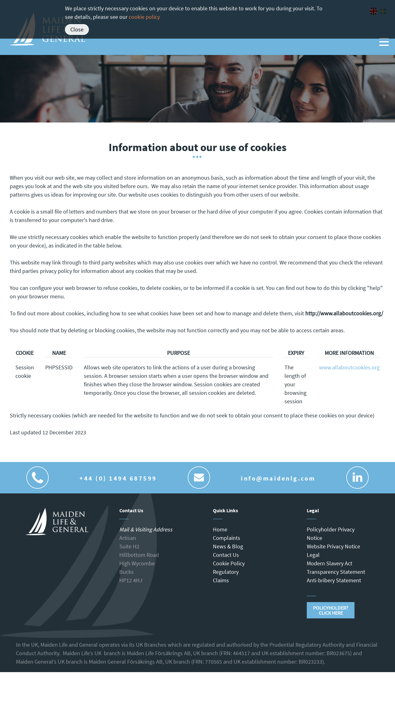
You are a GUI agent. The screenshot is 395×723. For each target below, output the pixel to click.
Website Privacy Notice (333, 546)
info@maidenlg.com (278, 478)
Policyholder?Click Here (330, 610)
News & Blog (228, 546)
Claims (221, 580)
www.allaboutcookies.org (349, 367)
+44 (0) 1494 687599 (118, 478)
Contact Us (226, 554)
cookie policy (144, 16)
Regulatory (226, 571)
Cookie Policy (229, 563)
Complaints (226, 537)
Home (220, 529)
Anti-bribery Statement (334, 580)
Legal (313, 554)
